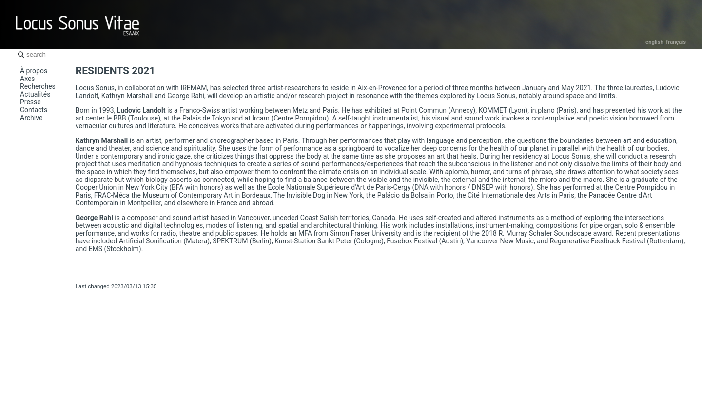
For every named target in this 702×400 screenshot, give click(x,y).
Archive (31, 117)
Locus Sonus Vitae (78, 24)
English (654, 42)
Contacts (33, 110)
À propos (33, 71)
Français (676, 42)
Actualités (35, 94)
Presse (30, 102)
